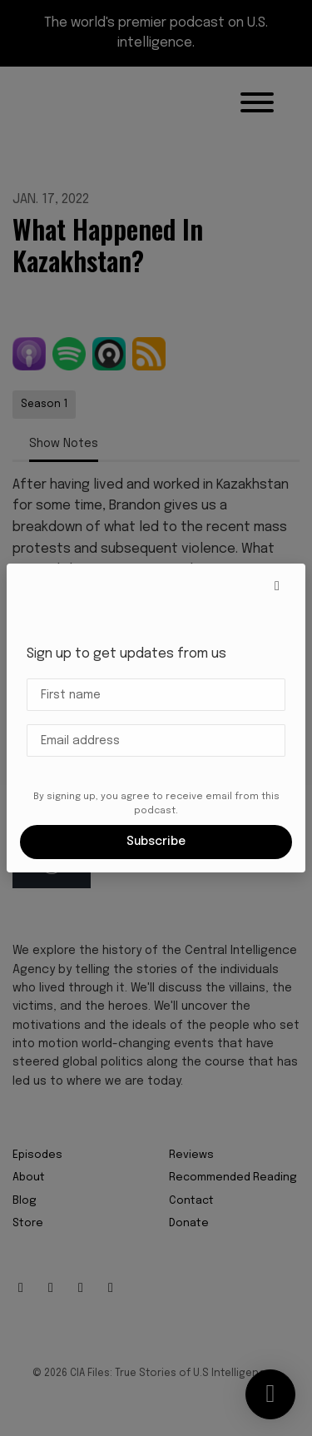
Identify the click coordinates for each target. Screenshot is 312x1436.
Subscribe (156, 841)
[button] (277, 587)
